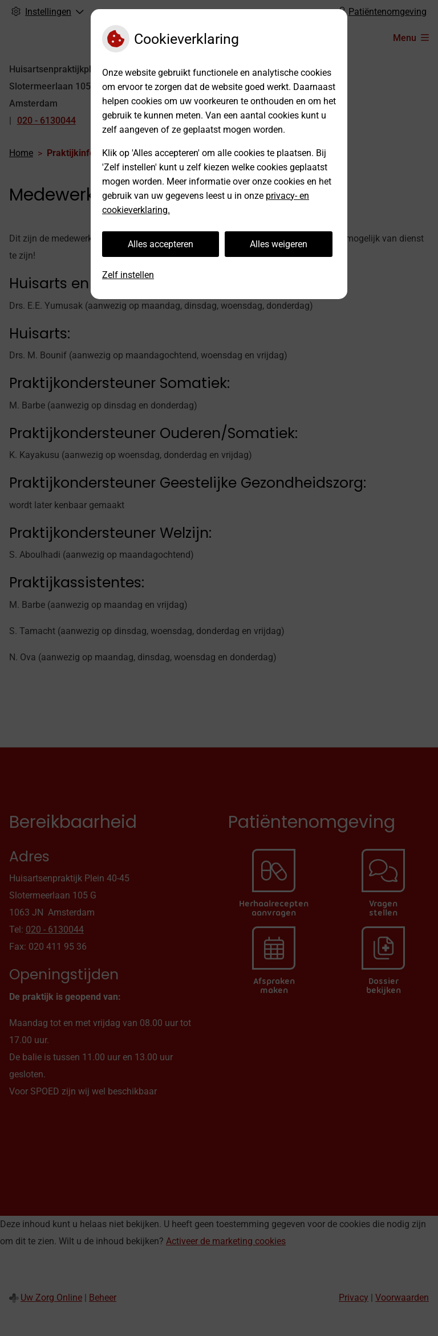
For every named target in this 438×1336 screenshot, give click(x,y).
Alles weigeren (278, 244)
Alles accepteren (160, 244)
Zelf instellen (128, 274)
